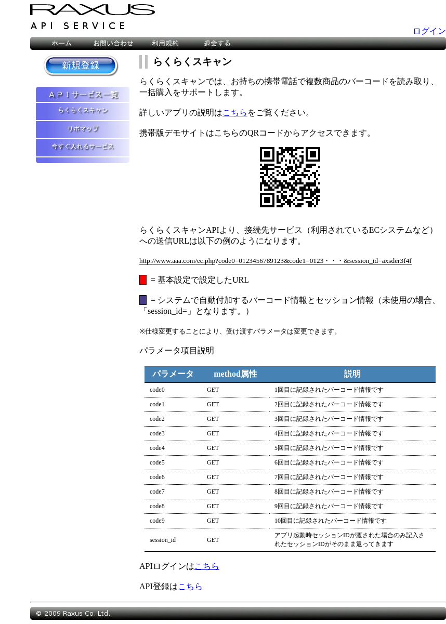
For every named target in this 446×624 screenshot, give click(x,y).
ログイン (429, 30)
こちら (234, 112)
